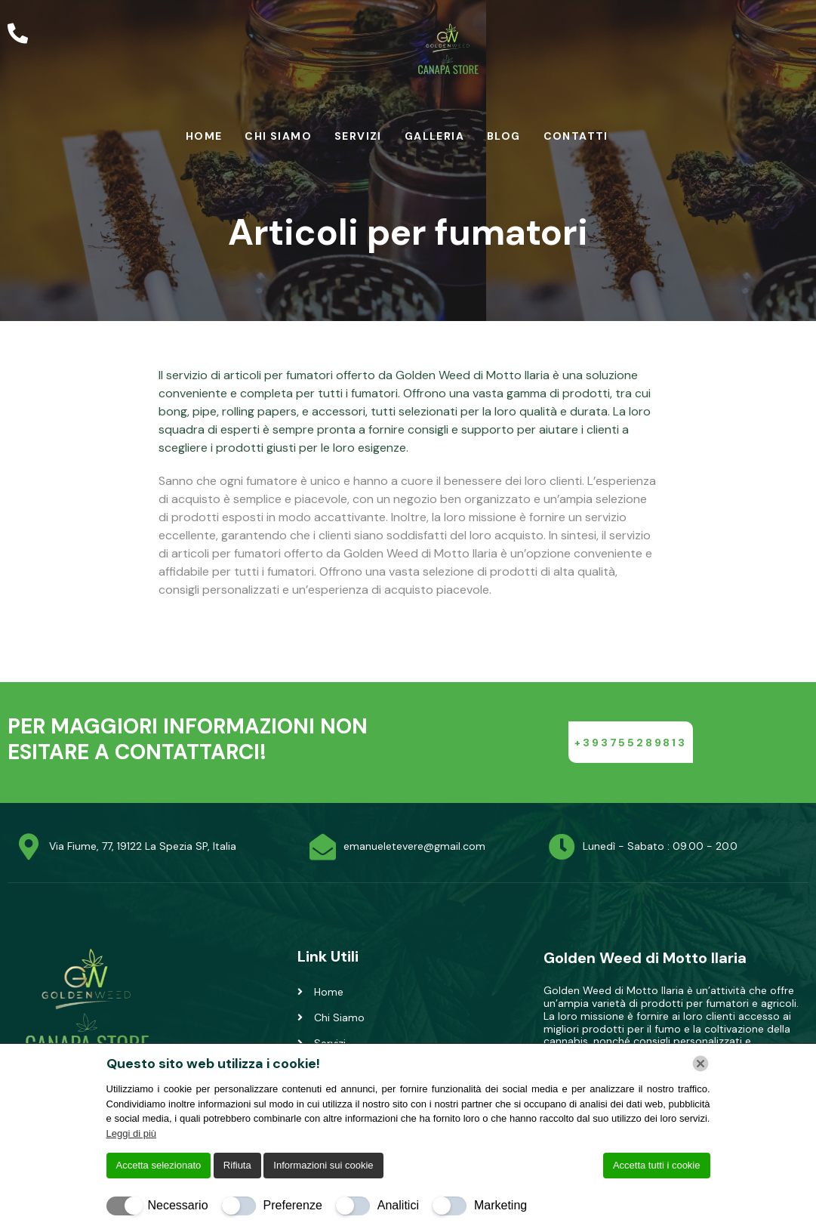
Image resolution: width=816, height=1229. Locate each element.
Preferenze (292, 1205)
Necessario (178, 1205)
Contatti (575, 136)
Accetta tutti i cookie (657, 1165)
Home (204, 136)
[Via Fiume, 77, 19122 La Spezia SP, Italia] (28, 846)
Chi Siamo (278, 136)
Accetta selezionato (159, 1165)
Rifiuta (237, 1165)
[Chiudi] (700, 1063)
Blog (504, 136)
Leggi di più (131, 1133)
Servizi (358, 136)
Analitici (398, 1205)
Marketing (500, 1205)
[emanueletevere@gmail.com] (322, 846)
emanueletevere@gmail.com (414, 846)
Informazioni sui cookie (323, 1165)
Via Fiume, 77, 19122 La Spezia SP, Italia (142, 846)
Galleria (434, 136)
